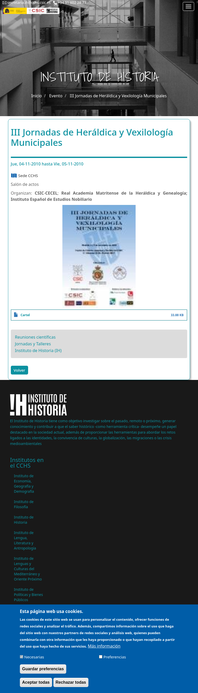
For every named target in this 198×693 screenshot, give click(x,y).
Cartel (25, 315)
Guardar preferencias (43, 672)
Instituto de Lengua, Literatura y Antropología (25, 540)
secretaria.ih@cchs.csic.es (29, 2)
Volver (19, 370)
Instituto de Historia (24, 520)
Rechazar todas (71, 685)
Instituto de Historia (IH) (38, 350)
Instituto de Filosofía (24, 504)
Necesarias (34, 660)
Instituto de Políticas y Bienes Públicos (28, 594)
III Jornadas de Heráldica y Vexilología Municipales (118, 96)
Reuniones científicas (35, 337)
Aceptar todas (36, 685)
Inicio (36, 96)
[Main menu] (188, 6)
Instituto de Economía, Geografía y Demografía (24, 483)
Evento (55, 96)
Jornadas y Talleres (33, 344)
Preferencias (114, 660)
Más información (104, 649)
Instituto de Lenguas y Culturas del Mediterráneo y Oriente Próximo (28, 569)
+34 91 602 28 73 (72, 2)
